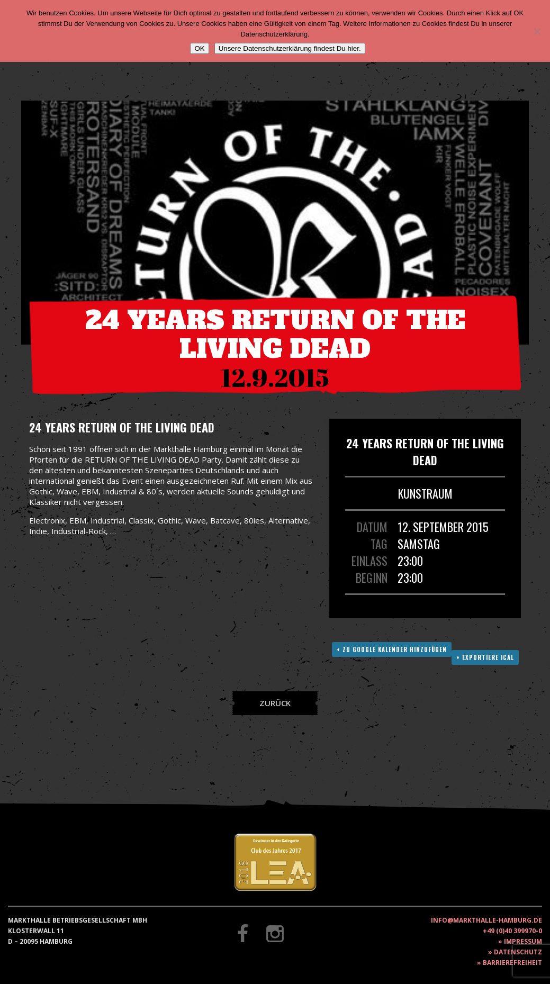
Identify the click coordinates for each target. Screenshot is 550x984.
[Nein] (536, 31)
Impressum (523, 941)
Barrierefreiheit (512, 962)
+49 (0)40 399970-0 (512, 930)
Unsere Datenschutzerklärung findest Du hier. (290, 48)
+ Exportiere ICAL (485, 657)
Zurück (275, 703)
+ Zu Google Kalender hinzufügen (392, 649)
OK (199, 48)
